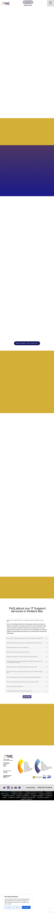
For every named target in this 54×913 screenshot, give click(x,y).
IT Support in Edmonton (22, 795)
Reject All (17, 907)
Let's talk (27, 696)
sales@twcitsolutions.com (8, 760)
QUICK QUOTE (28, 2)
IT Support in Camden (14, 797)
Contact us (26, 763)
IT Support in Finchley (8, 795)
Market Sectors (27, 767)
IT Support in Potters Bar (28, 797)
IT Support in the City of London (34, 791)
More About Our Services (27, 343)
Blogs (42, 762)
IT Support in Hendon (43, 797)
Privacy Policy (30, 787)
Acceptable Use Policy (28, 768)
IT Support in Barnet (16, 793)
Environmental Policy (28, 769)
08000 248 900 (28, 5)
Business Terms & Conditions (46, 768)
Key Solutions (26, 766)
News (42, 761)
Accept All (26, 907)
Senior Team (26, 765)
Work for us (26, 764)
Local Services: (6, 791)
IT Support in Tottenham (45, 793)
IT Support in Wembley (29, 793)
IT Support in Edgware (37, 795)
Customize (8, 907)
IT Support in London (17, 791)
